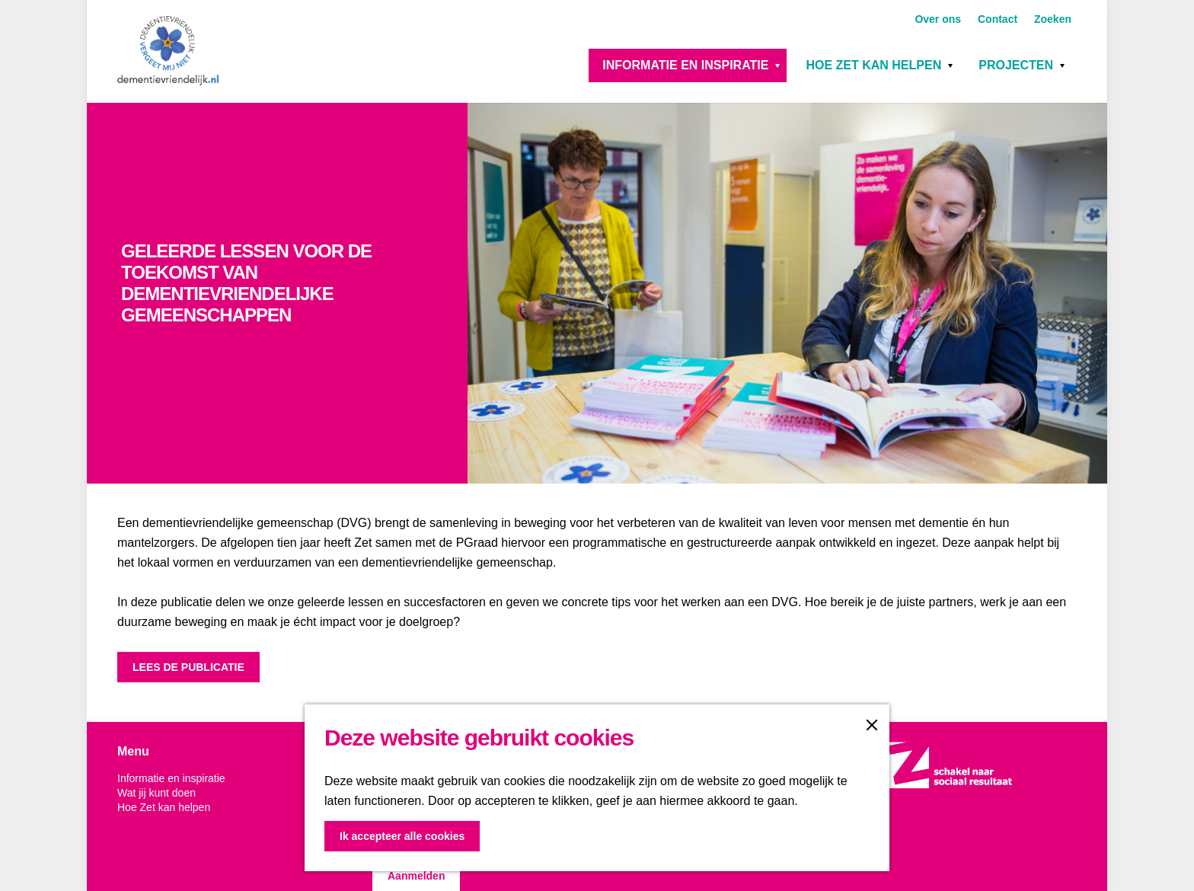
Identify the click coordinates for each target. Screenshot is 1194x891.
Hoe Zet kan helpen (873, 65)
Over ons (939, 19)
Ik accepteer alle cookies (402, 836)
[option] (597, 293)
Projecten (1016, 65)
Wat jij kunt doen (156, 793)
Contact (999, 19)
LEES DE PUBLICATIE (188, 667)
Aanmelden (416, 876)
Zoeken (1052, 19)
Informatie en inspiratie (685, 65)
